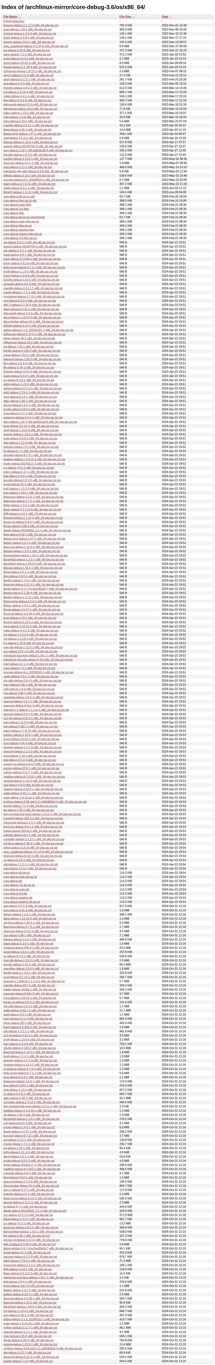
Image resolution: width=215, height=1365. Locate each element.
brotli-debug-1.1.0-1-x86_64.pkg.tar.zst (28, 1056)
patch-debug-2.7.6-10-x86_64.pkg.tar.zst (29, 183)
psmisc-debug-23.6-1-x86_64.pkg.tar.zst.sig (31, 768)
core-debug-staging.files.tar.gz (22, 233)
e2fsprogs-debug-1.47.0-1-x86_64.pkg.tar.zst (32, 71)
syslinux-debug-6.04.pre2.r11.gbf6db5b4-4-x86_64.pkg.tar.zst (42, 1348)
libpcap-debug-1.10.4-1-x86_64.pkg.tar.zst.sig (32, 567)
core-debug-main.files (17, 204)
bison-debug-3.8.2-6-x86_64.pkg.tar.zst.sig (30, 263)
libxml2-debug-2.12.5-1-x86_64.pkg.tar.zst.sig (32, 622)
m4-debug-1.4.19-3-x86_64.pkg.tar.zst (27, 92)
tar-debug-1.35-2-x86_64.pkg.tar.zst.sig (28, 810)
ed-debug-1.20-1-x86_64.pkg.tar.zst (26, 1148)
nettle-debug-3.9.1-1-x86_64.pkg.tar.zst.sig (30, 676)
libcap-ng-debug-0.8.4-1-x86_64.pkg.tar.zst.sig (33, 522)
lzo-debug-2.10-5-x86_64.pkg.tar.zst (26, 50)
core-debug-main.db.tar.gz (20, 876)
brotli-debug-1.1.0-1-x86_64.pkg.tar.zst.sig (30, 271)
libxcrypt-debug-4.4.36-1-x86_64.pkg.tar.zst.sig (33, 613)
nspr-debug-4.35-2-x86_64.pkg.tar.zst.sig (29, 684)
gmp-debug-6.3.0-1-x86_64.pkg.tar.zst (27, 1077)
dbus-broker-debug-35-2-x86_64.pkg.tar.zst (31, 1185)
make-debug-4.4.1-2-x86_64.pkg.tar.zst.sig (30, 630)
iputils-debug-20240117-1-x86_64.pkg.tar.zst (32, 1164)
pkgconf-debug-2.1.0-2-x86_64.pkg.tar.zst (30, 1181)
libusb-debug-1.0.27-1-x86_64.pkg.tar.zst (29, 1131)
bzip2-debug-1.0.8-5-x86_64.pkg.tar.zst (28, 37)
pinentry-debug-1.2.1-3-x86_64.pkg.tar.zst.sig (32, 747)
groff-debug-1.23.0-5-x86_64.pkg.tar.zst (28, 1039)
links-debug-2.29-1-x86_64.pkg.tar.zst (27, 121)
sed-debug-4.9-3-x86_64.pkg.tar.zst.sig (28, 785)
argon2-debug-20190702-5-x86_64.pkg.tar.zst (32, 146)
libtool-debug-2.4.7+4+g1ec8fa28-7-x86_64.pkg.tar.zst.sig (40, 588)
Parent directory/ (14, 21)
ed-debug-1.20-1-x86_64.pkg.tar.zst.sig (28, 346)
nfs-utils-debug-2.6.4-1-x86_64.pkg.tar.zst (30, 1006)
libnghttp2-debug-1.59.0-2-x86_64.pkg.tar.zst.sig (34, 563)
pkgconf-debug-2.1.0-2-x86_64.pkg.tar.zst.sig (32, 751)
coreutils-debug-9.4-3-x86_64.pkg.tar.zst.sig (31, 284)
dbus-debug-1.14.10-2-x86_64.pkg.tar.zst (29, 918)
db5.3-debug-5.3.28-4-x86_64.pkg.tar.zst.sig (31, 304)
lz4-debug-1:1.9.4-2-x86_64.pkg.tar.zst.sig (30, 634)
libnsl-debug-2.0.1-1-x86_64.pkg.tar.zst (28, 1156)
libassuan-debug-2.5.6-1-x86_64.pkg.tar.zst (31, 1081)
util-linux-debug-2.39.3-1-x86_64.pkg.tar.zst (31, 922)
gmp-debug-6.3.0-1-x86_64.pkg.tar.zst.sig (30, 396)
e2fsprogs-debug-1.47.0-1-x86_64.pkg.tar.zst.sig (34, 334)
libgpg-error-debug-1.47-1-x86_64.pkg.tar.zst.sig (34, 538)
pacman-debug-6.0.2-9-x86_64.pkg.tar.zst (30, 1256)
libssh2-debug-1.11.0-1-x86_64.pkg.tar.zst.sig (32, 597)
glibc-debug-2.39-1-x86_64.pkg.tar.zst (27, 1098)
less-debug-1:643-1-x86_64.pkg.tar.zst (28, 1085)
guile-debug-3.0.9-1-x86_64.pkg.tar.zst (28, 58)
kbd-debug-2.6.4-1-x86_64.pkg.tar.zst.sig (29, 476)
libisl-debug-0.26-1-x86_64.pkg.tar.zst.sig (29, 534)
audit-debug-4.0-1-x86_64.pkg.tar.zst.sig (29, 254)
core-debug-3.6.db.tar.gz (19, 885)
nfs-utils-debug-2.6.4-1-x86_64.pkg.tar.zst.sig (32, 680)
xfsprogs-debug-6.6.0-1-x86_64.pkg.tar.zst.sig (32, 855)
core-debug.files (13, 213)
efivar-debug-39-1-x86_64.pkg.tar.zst (26, 1023)
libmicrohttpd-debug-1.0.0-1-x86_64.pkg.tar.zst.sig (35, 555)
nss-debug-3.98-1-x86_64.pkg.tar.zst (26, 935)
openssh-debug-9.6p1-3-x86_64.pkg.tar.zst (30, 993)
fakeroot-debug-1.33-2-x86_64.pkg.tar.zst (29, 1302)
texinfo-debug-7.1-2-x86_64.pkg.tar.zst (28, 1361)
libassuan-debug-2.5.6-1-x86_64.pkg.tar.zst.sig (33, 497)
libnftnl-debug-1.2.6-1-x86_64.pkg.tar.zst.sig (31, 580)
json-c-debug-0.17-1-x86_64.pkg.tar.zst (28, 1189)
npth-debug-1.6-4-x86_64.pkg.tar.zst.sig (28, 689)
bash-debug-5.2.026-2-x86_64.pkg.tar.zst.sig (32, 259)
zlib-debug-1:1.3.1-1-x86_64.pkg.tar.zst (28, 1031)
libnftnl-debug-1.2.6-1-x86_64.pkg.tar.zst (29, 972)
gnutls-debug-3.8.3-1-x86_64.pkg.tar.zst (28, 1160)
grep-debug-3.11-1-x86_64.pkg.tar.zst (27, 167)
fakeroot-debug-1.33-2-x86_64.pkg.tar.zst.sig (32, 359)
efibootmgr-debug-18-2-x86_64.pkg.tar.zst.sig (32, 342)
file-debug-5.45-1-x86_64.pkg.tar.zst (26, 1235)
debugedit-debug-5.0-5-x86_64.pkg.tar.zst (30, 104)
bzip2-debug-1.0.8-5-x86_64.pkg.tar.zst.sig (30, 275)
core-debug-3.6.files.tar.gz (20, 238)
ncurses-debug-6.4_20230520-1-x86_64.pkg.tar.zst (36, 179)
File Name (10, 16)
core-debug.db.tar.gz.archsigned (24, 217)
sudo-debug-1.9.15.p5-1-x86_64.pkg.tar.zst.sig (33, 797)
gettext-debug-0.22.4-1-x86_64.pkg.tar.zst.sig (32, 388)
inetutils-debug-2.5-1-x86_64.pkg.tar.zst (28, 1194)
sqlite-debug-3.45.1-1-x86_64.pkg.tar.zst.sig (31, 793)
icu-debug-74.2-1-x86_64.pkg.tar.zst (26, 1223)
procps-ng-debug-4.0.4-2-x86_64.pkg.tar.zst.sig (33, 764)
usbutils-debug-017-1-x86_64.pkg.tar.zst (29, 985)
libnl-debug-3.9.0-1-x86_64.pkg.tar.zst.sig (29, 576)
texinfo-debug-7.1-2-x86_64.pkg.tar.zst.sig (30, 805)
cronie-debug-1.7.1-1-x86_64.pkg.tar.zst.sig (31, 292)
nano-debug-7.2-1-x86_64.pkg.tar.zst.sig (29, 668)
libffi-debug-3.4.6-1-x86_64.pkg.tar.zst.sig (29, 513)
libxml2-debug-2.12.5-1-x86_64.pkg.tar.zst (30, 1202)
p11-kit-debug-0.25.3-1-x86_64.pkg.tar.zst (30, 1035)
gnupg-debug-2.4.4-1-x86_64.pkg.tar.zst (29, 1127)
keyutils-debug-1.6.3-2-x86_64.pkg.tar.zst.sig (32, 480)
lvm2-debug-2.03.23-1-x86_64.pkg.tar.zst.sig (32, 626)
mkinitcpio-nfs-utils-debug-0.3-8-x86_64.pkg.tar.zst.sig (37, 659)
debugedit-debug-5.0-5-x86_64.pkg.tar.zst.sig (32, 313)
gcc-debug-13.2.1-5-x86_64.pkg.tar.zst (28, 1214)
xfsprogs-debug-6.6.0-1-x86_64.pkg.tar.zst (30, 931)
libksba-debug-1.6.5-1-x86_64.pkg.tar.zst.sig (31, 551)
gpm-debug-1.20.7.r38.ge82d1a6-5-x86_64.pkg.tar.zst (37, 150)
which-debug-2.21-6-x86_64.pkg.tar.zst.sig (30, 847)
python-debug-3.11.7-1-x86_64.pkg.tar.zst (30, 1327)
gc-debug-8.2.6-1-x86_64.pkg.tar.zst (26, 956)
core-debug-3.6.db (15, 893)
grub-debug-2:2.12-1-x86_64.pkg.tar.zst (28, 977)
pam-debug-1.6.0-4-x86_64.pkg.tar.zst (27, 1043)
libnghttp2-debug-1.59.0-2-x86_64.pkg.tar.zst (32, 1306)
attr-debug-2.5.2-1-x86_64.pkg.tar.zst (27, 1352)
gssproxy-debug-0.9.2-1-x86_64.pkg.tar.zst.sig (33, 417)
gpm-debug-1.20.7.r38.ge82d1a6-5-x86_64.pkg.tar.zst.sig (40, 421)
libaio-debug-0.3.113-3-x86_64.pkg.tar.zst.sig (32, 509)
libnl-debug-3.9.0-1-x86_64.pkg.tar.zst (27, 1177)
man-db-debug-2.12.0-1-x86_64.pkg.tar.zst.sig (33, 647)
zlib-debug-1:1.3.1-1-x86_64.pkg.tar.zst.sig (30, 864)
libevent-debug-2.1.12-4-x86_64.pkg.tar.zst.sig (33, 517)
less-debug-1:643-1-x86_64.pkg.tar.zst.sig (30, 492)
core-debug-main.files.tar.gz (21, 221)
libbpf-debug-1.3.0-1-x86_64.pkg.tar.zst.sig (30, 505)
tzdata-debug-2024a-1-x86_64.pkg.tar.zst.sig (32, 830)
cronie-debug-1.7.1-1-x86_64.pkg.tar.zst (29, 1144)
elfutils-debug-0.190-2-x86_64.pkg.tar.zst (29, 1048)
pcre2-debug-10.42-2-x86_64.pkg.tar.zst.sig (31, 739)
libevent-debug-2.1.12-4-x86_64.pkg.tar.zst (30, 25)
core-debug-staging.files (18, 229)
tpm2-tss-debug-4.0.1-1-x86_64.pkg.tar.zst (30, 163)
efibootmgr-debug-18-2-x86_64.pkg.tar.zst (30, 108)
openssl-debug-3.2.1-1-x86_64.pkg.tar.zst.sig (32, 701)
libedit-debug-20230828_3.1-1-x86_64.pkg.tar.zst (34, 1210)
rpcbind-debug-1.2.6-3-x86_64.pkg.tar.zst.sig (32, 780)
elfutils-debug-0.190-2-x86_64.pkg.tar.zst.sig (31, 350)
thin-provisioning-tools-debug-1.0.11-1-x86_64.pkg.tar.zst (39, 1106)
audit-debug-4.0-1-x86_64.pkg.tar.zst (27, 1014)
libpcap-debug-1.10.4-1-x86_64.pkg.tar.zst (30, 142)
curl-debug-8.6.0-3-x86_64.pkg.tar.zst (27, 1123)
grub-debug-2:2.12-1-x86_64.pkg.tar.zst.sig (31, 426)
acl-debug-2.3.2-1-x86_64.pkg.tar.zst (26, 1139)
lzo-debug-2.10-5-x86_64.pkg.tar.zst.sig (28, 643)
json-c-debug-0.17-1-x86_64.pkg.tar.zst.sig (30, 471)
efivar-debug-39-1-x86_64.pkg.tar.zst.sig (29, 338)
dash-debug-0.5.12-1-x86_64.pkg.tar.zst (29, 79)
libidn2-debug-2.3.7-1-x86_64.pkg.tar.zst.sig (31, 542)
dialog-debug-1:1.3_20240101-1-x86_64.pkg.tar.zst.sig (38, 330)
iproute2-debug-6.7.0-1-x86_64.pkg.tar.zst (30, 1135)
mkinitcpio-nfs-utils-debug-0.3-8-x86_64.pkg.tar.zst (35, 171)
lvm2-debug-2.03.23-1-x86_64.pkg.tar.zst (29, 998)
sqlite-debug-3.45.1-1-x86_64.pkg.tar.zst (29, 1010)
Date (165, 16)
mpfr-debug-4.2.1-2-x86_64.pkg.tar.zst (27, 1018)
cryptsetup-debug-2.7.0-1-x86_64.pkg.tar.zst (31, 1068)
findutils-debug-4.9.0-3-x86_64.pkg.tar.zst (29, 87)
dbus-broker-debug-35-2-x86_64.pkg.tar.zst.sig (33, 321)
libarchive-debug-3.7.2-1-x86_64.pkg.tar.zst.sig (33, 501)
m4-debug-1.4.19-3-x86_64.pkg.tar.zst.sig (30, 638)
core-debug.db (12, 881)
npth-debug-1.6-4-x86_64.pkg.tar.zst (26, 117)
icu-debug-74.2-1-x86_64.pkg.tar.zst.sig (28, 467)
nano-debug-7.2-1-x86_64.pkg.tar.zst (27, 54)
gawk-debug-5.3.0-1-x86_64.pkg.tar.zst (28, 943)
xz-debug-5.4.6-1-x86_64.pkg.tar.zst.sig (28, 860)
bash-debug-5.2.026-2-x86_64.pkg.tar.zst (29, 1027)
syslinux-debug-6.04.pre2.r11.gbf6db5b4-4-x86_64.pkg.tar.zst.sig (45, 801)
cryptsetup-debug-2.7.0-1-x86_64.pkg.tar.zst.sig (34, 296)
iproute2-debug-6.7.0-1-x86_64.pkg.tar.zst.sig (32, 455)
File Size (125, 16)
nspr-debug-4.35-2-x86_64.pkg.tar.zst (27, 1336)
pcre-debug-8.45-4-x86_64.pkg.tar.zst (27, 910)
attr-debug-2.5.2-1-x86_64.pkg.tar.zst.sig (29, 250)
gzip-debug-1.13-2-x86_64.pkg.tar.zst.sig (29, 442)
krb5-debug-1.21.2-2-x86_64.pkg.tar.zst (28, 1152)
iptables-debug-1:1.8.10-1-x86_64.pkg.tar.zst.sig (34, 459)
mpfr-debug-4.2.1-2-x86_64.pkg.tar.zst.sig (30, 664)
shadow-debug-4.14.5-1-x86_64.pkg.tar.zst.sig (33, 789)
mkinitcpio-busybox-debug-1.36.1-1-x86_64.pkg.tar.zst (38, 1277)
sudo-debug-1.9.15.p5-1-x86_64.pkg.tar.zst (31, 1323)
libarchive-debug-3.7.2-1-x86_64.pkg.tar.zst (31, 926)
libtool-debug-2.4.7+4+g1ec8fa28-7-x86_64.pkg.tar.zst (38, 1248)
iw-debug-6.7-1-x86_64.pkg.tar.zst (25, 1206)
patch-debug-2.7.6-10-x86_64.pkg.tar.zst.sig (31, 730)
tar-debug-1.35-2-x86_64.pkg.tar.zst (26, 1114)
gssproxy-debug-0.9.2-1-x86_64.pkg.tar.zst (30, 1227)
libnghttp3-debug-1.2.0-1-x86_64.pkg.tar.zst (31, 1119)
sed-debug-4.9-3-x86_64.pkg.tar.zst (26, 83)
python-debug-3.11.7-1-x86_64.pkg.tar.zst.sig (32, 772)
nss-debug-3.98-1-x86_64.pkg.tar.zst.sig (29, 693)
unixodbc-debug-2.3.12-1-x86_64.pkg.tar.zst (31, 1102)
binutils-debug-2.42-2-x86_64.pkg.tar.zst (29, 964)
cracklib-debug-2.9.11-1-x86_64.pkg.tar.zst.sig (33, 288)
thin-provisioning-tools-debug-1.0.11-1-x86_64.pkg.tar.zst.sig (42, 814)
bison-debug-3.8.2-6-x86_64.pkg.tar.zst (28, 1285)
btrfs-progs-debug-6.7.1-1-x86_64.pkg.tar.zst (32, 1073)
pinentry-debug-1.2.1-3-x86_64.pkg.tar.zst (30, 1060)
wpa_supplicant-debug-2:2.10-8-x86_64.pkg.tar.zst (35, 46)
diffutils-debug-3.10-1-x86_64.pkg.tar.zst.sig (31, 325)
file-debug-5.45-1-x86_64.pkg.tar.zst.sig (28, 367)
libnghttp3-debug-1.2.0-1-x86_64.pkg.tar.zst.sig (33, 559)
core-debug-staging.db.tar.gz (21, 901)
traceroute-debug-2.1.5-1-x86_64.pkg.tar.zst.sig (33, 822)
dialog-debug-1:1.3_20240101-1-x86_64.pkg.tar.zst (36, 1319)
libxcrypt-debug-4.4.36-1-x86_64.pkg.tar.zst (31, 1298)
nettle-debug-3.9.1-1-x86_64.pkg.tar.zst (28, 188)
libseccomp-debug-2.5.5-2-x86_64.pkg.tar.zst (32, 1198)
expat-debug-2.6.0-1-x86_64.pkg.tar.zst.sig (30, 355)
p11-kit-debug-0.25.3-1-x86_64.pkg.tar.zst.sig (32, 718)
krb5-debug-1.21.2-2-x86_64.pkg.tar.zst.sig (30, 488)
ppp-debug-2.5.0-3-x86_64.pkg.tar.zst (27, 906)
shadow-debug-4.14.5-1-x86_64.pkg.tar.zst (30, 1064)
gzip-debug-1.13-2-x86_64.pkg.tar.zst (27, 1089)
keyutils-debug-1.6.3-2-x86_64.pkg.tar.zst (29, 154)
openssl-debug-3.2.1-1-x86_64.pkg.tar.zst (30, 1331)
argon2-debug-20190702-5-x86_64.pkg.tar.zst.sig (35, 246)
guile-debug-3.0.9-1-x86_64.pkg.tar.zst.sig (30, 438)
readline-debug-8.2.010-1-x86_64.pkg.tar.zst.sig (34, 776)
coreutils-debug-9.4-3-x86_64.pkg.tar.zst (29, 1173)
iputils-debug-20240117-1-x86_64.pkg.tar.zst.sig (34, 463)
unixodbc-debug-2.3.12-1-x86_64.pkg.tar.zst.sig (33, 839)
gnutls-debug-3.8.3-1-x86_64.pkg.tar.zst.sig (31, 409)
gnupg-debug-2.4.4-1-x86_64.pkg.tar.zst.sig (31, 405)
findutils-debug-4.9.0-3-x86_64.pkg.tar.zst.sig (32, 371)
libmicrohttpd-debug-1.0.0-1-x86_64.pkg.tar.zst (33, 1231)
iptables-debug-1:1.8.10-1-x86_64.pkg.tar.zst (32, 1110)
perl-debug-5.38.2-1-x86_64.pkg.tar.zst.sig (30, 726)
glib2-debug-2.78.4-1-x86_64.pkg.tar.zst (28, 1260)
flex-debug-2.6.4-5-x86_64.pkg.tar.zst (27, 100)
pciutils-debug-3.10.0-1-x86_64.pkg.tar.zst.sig (32, 735)
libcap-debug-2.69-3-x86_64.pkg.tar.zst (28, 1340)
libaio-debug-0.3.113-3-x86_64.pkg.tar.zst (30, 1273)
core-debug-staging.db (17, 897)
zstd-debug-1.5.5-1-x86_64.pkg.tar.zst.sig (29, 868)
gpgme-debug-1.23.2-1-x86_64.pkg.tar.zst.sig (32, 434)
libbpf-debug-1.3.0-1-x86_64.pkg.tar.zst (28, 1219)
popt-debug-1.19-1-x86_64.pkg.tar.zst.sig (29, 755)
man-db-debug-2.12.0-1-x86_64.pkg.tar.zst (30, 960)
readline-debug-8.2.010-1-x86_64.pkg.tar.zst (31, 1169)
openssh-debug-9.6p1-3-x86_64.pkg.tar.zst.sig (33, 705)
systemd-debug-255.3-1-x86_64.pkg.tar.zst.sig (33, 818)
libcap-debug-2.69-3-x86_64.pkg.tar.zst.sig (30, 526)
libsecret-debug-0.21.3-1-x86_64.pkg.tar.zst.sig (33, 584)
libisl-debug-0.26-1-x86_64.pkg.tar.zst (27, 129)
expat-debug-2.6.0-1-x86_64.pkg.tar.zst (28, 951)
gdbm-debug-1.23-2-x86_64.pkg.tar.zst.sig (30, 384)
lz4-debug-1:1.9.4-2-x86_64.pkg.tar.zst (28, 1311)
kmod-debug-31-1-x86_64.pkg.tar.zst (26, 1252)
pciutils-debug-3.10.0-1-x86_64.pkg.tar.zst (30, 158)
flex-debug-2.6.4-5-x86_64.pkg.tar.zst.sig (29, 363)
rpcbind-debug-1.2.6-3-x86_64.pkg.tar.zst (29, 33)
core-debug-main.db (16, 889)
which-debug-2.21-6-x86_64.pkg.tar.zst (28, 75)
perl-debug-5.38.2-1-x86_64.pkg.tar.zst (28, 1315)
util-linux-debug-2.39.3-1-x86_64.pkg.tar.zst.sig (33, 843)
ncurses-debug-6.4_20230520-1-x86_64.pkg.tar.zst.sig (38, 672)
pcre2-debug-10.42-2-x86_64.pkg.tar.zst (29, 62)
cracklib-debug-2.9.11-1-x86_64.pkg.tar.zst (30, 125)
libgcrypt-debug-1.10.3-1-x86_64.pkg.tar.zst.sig (33, 547)
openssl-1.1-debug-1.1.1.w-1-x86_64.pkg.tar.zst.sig (36, 709)
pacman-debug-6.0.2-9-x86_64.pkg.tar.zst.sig (32, 714)
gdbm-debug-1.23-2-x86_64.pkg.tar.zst (28, 113)
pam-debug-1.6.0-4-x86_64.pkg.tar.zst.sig (30, 722)
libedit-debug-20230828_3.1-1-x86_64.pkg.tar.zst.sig (37, 530)
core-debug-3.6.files (16, 208)
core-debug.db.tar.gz (16, 872)
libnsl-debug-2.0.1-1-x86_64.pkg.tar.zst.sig (30, 572)
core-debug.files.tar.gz (17, 225)
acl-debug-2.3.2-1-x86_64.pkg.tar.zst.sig (29, 242)
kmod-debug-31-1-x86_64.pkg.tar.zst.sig (29, 484)
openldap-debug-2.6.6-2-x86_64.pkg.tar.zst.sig (33, 697)
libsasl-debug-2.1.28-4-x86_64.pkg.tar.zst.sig (32, 592)
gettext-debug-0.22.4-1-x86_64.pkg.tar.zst (30, 1294)
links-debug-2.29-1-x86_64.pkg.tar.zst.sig (29, 617)
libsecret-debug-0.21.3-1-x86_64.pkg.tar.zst (31, 1357)
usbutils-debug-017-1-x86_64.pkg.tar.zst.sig (31, 835)
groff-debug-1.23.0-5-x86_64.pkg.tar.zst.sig (31, 430)
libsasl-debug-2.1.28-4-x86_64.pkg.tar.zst (29, 67)
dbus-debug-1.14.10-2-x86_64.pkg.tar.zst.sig (32, 317)
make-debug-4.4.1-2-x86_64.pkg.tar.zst (28, 96)
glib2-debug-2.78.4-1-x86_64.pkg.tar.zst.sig (31, 392)
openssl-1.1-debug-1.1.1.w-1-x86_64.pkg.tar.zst (34, 981)
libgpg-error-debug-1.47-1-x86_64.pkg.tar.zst (32, 133)
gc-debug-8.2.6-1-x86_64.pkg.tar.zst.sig (28, 380)
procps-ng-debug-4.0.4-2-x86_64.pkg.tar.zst (31, 1239)
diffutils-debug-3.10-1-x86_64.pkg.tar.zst (29, 175)
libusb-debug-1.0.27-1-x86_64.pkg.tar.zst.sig (31, 609)
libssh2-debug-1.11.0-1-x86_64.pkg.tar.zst (30, 192)
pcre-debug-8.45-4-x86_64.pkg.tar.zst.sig (29, 743)
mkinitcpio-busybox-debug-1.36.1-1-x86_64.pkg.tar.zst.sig (40, 655)
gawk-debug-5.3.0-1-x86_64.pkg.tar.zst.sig (30, 376)
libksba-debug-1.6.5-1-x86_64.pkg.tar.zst (29, 939)
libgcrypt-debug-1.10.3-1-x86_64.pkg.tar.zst (31, 1052)
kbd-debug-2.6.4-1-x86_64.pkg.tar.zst (27, 1281)
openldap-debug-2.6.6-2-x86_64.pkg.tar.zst (31, 968)
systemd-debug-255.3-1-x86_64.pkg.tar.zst (30, 947)
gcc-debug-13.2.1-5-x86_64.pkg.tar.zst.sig (30, 651)
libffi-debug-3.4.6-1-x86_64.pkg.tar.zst (27, 1269)
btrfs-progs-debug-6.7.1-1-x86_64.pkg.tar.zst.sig (34, 267)
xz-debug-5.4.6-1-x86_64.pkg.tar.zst (26, 1093)
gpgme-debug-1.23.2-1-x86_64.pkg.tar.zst (30, 1344)
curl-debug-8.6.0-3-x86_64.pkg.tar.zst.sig (29, 300)
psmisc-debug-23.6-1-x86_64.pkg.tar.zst (29, 42)
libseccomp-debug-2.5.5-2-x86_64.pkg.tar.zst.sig (34, 601)
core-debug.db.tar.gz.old (19, 196)
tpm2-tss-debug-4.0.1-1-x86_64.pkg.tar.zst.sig (32, 826)
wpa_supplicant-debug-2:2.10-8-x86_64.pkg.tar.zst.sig (38, 851)
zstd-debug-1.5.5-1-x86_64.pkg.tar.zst (27, 138)
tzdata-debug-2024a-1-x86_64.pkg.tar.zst (29, 989)
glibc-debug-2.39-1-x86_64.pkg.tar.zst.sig (29, 401)
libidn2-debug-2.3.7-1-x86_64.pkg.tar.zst (29, 1290)
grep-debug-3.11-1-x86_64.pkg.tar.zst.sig (29, 413)
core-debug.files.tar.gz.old (19, 200)
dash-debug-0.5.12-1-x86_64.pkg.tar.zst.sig (31, 309)
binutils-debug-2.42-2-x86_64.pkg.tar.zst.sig (31, 279)
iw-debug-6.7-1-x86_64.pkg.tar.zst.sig (27, 451)
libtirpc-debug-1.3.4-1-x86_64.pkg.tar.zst (29, 914)
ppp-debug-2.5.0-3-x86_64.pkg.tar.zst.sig (29, 760)
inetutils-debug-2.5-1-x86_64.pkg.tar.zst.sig (31, 446)
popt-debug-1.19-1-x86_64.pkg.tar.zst (27, 29)
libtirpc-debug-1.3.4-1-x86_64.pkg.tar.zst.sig (31, 605)
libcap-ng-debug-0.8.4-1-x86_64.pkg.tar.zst (30, 1002)
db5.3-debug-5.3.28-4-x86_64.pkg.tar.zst (29, 1244)
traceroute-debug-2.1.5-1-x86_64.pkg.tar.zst (31, 1265)
